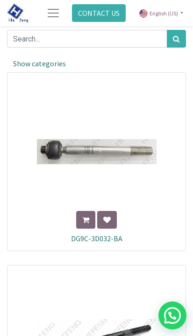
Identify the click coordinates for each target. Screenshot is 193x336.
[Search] (176, 39)
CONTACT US (99, 13)
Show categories (39, 63)
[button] (85, 220)
